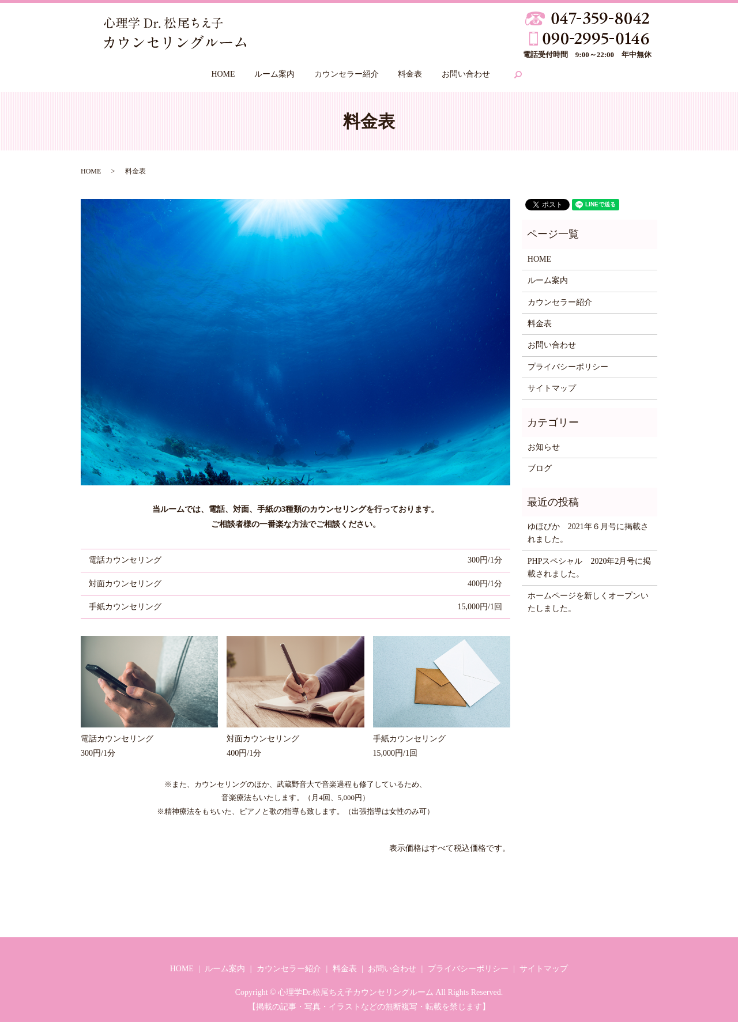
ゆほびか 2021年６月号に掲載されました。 (588, 533)
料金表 (410, 74)
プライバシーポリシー (568, 367)
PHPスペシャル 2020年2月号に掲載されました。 (590, 567)
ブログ (540, 468)
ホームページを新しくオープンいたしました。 (588, 602)
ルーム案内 (274, 74)
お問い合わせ (466, 74)
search (518, 75)
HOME (223, 74)
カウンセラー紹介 (346, 74)
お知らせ (544, 447)
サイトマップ (552, 388)
